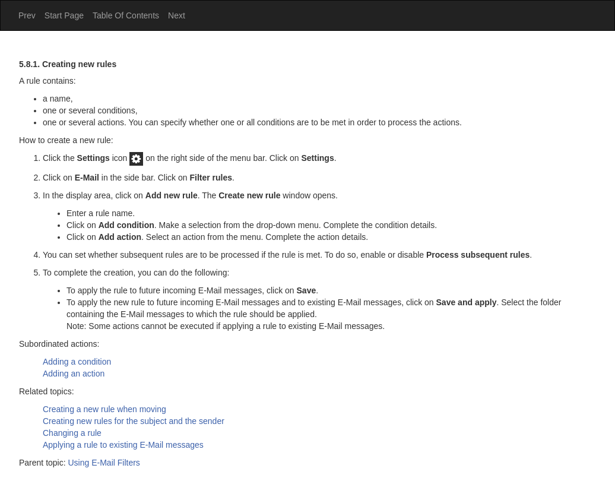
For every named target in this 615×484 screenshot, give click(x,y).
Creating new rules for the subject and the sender (133, 421)
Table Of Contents (126, 15)
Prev (27, 15)
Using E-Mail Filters (104, 462)
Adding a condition (77, 361)
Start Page (64, 15)
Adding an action (73, 373)
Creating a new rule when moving (104, 409)
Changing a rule (72, 433)
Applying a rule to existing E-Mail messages (123, 445)
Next (176, 15)
